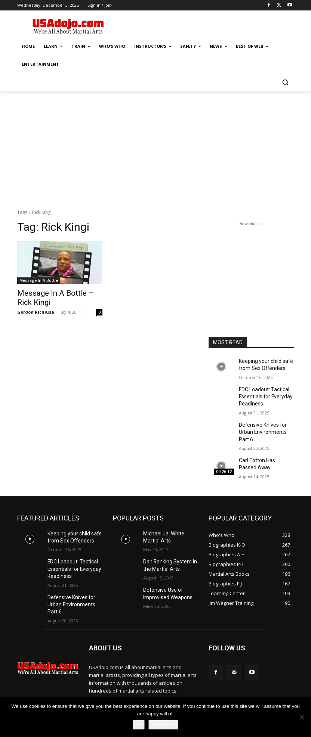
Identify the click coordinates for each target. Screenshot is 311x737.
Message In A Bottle (38, 280)
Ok (139, 724)
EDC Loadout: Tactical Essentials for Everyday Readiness (263, 393)
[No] (301, 717)
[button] (285, 82)
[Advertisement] (206, 25)
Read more (163, 724)
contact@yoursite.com (140, 688)
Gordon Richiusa (35, 310)
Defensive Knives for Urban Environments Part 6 (264, 426)
